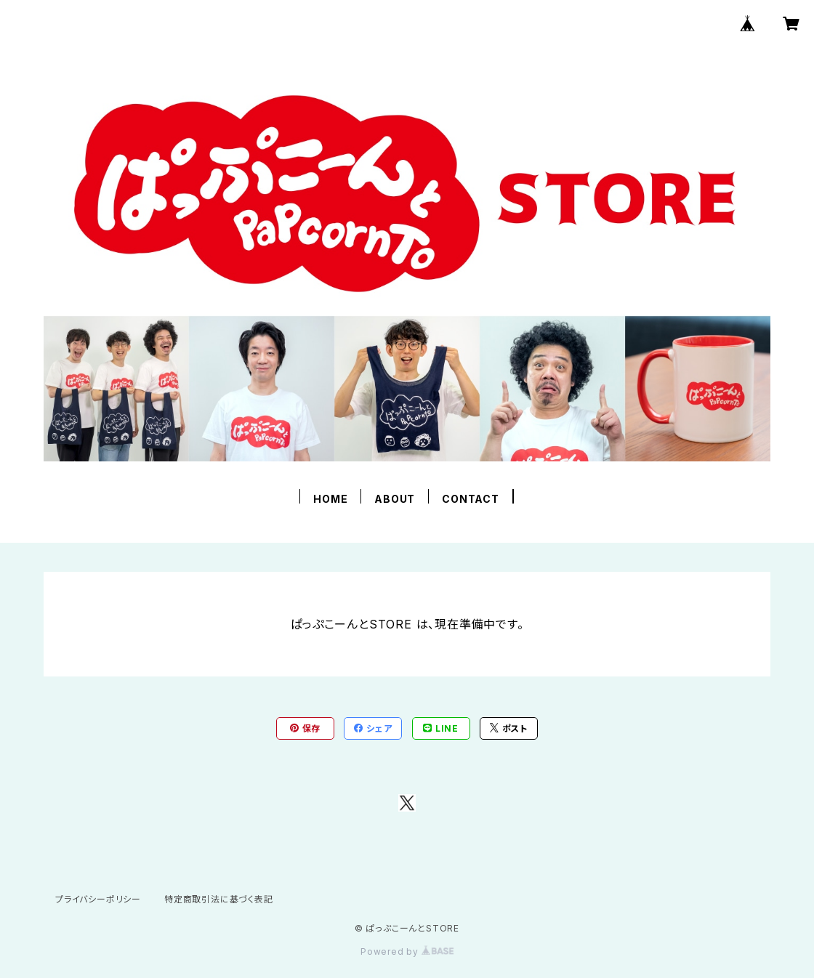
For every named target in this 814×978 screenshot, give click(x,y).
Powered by (407, 951)
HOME (330, 499)
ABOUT (394, 499)
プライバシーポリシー (98, 899)
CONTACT (470, 499)
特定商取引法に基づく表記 (218, 899)
